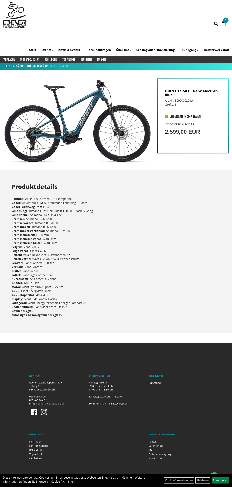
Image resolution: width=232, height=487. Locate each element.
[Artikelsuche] (216, 24)
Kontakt (152, 441)
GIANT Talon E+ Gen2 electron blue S (191, 93)
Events (47, 50)
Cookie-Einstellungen (179, 480)
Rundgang (190, 50)
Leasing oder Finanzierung (156, 50)
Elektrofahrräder (37, 66)
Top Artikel (68, 59)
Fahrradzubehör (29, 59)
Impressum (155, 458)
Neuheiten (86, 59)
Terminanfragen (99, 50)
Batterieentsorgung (159, 454)
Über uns (123, 50)
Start (32, 50)
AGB (150, 450)
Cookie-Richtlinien (63, 481)
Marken (101, 59)
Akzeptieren (220, 480)
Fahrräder (9, 59)
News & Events (70, 50)
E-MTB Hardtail (60, 66)
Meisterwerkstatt (216, 50)
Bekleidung (51, 59)
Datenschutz (155, 445)
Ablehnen (202, 480)
